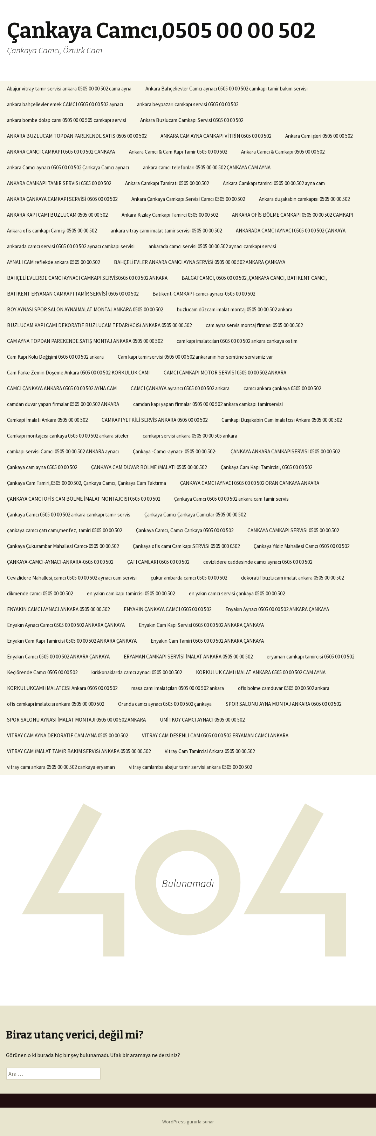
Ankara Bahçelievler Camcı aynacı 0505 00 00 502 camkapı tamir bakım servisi (226, 88)
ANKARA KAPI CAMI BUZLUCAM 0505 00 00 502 (57, 214)
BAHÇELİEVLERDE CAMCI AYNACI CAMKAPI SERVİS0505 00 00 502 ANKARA (87, 278)
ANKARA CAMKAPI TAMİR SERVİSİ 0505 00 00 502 (59, 183)
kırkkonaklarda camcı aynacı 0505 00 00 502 (136, 672)
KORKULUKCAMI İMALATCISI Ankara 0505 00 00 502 (62, 688)
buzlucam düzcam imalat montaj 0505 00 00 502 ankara (234, 309)
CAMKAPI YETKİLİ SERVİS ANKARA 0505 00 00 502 (154, 420)
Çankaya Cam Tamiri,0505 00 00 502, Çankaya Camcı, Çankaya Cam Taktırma (86, 483)
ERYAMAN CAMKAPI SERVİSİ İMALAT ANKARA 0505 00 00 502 (188, 656)
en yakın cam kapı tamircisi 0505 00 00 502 (131, 593)
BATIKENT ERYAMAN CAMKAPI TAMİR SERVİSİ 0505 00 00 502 (72, 293)
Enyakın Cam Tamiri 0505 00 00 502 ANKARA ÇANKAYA (207, 640)
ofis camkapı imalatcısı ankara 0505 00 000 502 (55, 704)
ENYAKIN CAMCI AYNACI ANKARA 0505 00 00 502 (58, 609)
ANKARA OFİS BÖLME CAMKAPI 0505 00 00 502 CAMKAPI (292, 214)
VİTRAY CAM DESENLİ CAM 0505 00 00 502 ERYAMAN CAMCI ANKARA (215, 735)
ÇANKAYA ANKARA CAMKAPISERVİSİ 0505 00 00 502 (285, 451)
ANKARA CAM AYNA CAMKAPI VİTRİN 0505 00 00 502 (215, 136)
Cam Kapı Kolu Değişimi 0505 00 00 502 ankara (55, 356)
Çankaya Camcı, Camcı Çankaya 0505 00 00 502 (184, 530)
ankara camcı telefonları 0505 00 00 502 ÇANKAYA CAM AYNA (207, 167)
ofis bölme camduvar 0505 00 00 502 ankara (283, 688)
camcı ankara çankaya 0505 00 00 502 (282, 388)
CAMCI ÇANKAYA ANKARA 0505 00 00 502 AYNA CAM (62, 388)
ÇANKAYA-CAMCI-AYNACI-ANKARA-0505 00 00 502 (60, 562)
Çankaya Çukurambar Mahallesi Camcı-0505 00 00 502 (63, 546)
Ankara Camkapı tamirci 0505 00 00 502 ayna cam (274, 183)
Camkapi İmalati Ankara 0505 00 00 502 (47, 420)
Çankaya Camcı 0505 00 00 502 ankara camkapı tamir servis (68, 514)
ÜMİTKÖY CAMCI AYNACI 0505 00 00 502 (202, 719)
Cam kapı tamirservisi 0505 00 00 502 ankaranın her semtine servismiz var (195, 356)
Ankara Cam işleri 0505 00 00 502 (319, 136)
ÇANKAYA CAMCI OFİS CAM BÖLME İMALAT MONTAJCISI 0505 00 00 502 (83, 498)
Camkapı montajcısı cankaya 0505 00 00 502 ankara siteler (68, 435)
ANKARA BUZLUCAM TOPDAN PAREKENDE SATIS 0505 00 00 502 (76, 136)
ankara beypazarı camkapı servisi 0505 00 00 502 (187, 104)
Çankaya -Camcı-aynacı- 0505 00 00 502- (175, 451)
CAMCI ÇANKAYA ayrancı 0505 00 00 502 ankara (180, 388)
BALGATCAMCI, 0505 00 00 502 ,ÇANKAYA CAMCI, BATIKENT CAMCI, (254, 278)
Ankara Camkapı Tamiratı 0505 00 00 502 (167, 183)
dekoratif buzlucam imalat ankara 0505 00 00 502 (292, 577)
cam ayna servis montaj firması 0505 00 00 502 (254, 325)
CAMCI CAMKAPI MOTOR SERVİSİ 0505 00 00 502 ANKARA (225, 372)
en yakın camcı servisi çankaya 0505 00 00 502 (237, 593)
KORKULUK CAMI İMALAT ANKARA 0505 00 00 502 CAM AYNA (261, 672)
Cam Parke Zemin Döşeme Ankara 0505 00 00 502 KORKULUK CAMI (78, 372)
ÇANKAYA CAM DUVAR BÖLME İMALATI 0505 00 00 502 (149, 467)
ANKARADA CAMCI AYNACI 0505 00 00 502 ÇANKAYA (291, 230)
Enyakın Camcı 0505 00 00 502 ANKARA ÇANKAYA (58, 656)
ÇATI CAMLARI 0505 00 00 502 (158, 562)
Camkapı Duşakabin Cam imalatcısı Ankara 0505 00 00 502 (281, 420)
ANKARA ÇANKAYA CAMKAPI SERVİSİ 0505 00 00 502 (62, 199)
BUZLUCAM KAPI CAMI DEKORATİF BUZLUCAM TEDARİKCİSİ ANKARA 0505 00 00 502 (99, 325)
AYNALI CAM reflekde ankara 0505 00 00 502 (53, 262)
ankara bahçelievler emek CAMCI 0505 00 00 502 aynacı (65, 104)
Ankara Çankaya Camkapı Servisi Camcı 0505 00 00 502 (188, 199)
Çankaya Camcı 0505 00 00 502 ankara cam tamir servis (231, 498)
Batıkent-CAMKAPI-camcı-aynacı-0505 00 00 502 (203, 293)
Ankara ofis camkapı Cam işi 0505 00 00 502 (52, 230)
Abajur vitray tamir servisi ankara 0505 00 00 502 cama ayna (69, 88)
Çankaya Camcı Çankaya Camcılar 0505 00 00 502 (195, 514)
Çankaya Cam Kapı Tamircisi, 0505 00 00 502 (266, 467)
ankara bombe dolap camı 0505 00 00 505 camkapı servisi (66, 120)
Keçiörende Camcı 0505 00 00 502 (42, 672)
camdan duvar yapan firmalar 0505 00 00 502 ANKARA (63, 404)
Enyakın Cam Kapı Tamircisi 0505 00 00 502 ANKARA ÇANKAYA (72, 640)
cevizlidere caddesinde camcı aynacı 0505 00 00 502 (257, 562)
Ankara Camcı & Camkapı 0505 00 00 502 (282, 151)
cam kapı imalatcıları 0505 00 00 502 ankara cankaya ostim (237, 341)
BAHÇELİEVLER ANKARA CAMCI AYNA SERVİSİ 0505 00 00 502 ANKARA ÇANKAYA (199, 262)
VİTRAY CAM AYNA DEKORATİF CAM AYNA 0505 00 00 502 (67, 735)
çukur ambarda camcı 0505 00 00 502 (189, 577)
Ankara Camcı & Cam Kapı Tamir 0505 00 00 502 (178, 151)
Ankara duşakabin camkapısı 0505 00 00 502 (304, 199)
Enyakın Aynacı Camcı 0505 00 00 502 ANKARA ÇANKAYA (66, 625)
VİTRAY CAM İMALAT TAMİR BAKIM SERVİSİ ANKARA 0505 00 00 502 (79, 751)
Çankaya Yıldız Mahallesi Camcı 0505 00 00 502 (301, 546)
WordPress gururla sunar (188, 1121)
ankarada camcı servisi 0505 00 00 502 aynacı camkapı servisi (71, 246)
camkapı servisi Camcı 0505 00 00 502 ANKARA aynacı (63, 451)
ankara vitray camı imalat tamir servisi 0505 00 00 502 (166, 230)
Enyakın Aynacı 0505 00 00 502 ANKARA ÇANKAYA (277, 609)
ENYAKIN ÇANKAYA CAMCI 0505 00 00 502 (167, 609)
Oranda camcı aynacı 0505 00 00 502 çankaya (165, 704)
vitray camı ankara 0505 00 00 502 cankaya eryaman (61, 767)
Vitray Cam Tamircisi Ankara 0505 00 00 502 (210, 751)
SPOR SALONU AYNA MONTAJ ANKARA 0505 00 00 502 (283, 704)
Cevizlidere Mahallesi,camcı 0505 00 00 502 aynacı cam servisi (72, 577)
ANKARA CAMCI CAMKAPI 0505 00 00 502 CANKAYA (61, 151)
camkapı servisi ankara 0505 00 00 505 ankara (190, 435)
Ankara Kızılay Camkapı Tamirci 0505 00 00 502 (170, 214)
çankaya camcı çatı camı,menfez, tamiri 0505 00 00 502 (64, 530)
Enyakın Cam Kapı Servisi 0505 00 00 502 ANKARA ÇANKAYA (201, 625)
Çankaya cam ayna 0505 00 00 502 (42, 467)
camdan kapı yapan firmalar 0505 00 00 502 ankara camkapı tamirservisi (208, 404)
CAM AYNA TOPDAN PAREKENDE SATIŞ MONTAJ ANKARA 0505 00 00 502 (85, 341)
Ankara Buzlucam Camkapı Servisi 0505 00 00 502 (191, 120)
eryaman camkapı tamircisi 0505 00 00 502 (310, 656)
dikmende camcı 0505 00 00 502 (40, 593)
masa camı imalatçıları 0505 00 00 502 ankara (177, 688)
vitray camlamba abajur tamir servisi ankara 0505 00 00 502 (190, 767)
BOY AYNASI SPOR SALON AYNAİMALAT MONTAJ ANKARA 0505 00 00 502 (85, 309)
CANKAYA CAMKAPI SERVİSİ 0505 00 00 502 (293, 530)
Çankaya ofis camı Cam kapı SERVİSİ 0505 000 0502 (186, 546)
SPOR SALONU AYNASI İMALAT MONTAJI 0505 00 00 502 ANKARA (76, 719)
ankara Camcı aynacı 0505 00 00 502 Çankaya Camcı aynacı (68, 167)
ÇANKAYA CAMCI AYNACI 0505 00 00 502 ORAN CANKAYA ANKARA (249, 483)
